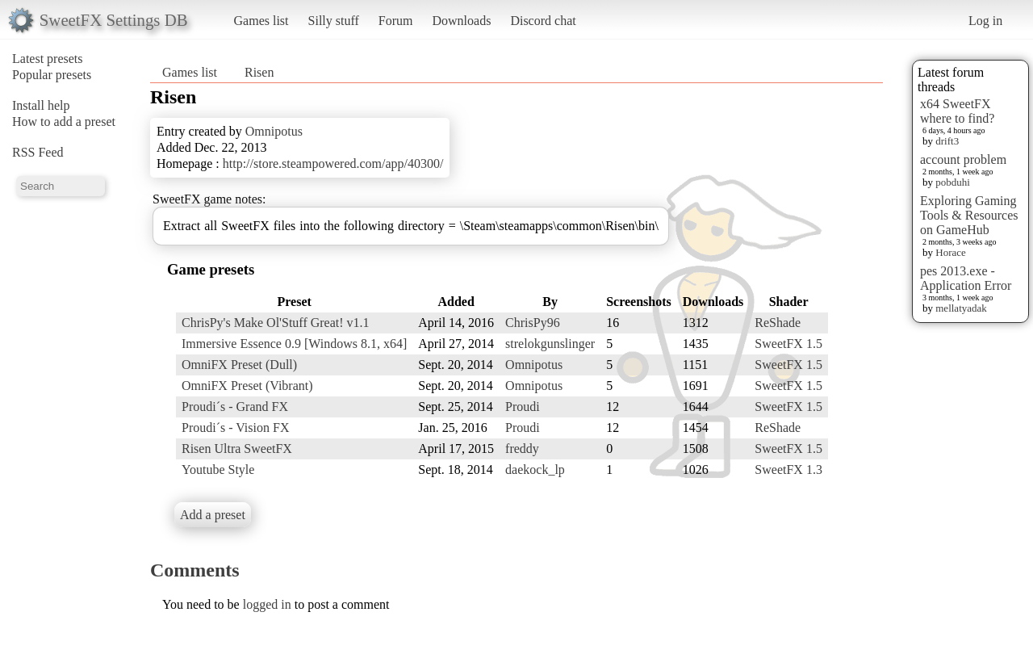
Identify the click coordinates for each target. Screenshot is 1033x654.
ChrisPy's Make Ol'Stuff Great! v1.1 (276, 322)
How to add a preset (63, 121)
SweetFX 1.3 (788, 469)
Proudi (522, 406)
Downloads (461, 20)
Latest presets (47, 58)
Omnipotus (274, 131)
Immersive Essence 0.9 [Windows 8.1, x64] (294, 343)
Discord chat (542, 20)
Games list (261, 20)
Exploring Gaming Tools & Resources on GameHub (969, 215)
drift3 (947, 141)
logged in (267, 604)
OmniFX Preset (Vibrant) (247, 385)
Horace (950, 252)
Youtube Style (218, 469)
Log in (985, 20)
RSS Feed (38, 152)
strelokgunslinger (550, 343)
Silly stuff (333, 20)
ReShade (778, 322)
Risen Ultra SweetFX (237, 448)
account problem (963, 159)
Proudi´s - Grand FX (235, 406)
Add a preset (212, 515)
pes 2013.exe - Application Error (965, 278)
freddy (522, 448)
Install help (41, 105)
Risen (259, 72)
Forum (395, 20)
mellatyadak (961, 308)
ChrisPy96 (532, 322)
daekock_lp (535, 469)
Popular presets (51, 75)
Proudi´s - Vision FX (235, 427)
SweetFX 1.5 (788, 343)
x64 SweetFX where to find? (957, 111)
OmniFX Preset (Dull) (239, 364)
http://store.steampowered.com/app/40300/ (333, 163)
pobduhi (952, 182)
